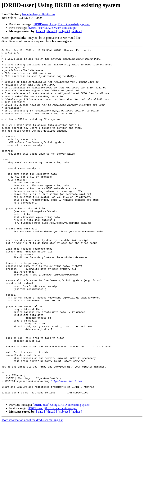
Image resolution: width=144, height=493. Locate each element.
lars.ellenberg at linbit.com (38, 14)
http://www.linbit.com (66, 447)
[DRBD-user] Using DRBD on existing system (61, 24)
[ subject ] (64, 31)
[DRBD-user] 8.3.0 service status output (52, 27)
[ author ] (76, 31)
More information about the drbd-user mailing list (32, 489)
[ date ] (40, 31)
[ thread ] (51, 31)
